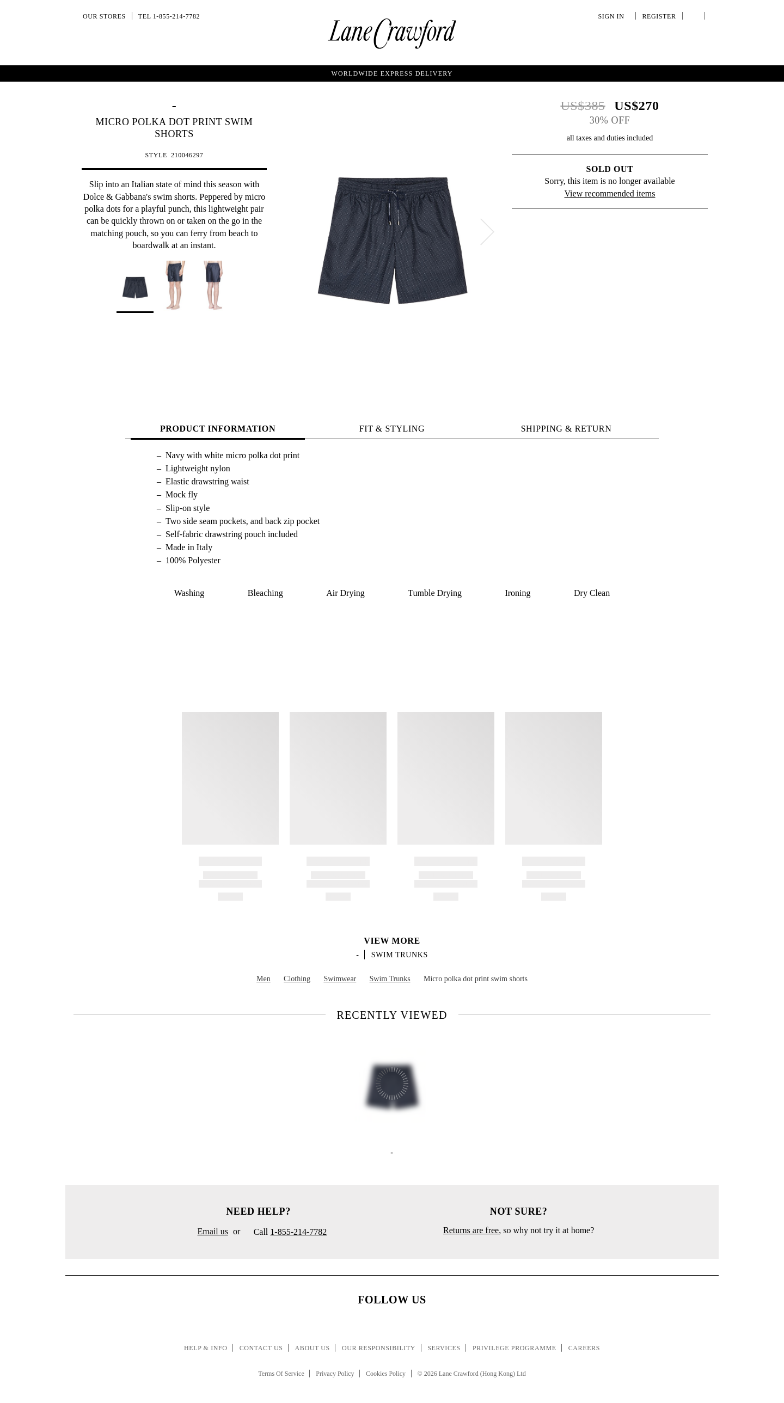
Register (658, 16)
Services (444, 1348)
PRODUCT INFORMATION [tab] (217, 428)
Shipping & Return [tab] (566, 428)
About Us (312, 1348)
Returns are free (471, 1230)
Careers (584, 1348)
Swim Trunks (399, 955)
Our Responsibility (378, 1348)
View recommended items (610, 193)
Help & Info (206, 1348)
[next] (487, 231)
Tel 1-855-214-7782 (169, 16)
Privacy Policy (335, 1373)
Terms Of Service (281, 1373)
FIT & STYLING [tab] (392, 428)
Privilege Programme (514, 1348)
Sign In (613, 16)
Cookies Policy (386, 1373)
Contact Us (261, 1348)
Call (286, 1232)
